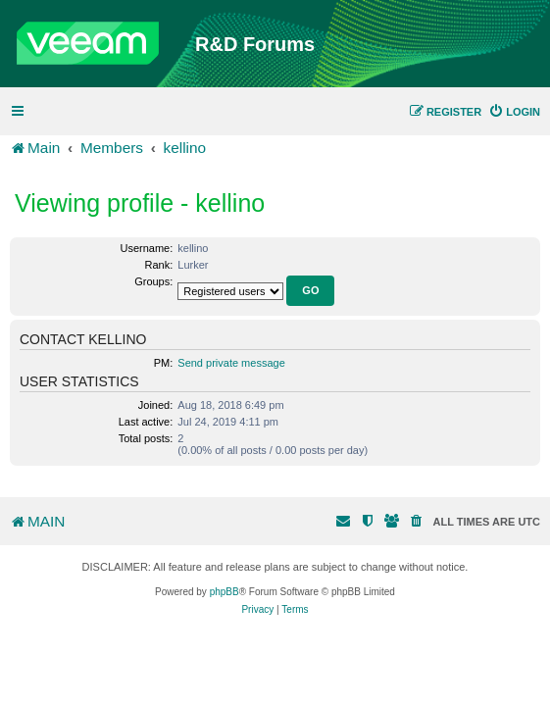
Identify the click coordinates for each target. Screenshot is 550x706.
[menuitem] (514, 112)
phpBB (224, 591)
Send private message (230, 363)
